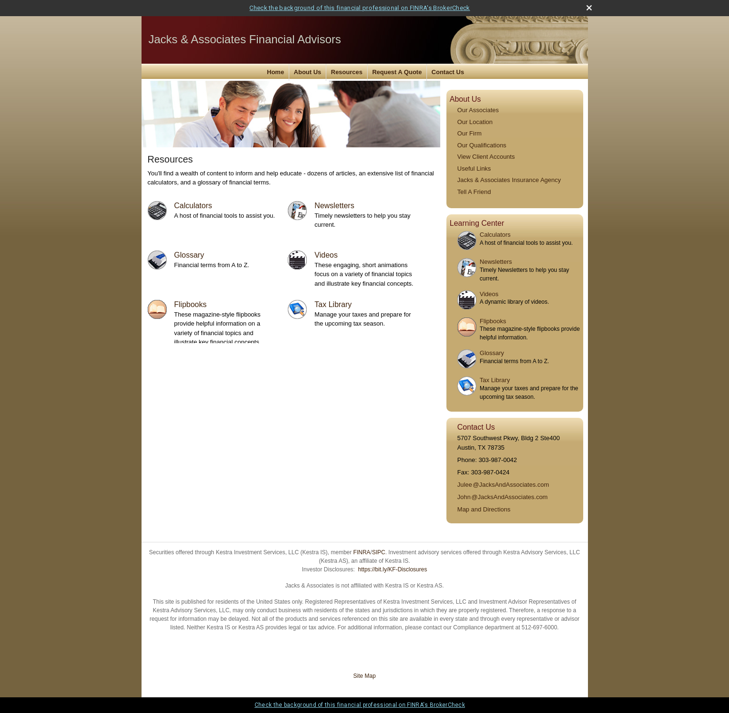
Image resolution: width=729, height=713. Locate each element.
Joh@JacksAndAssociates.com (502, 497)
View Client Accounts (486, 156)
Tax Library (332, 304)
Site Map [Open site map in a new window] (364, 676)
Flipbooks (190, 304)
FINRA (361, 552)
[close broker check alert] (589, 8)
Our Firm (469, 133)
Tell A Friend (474, 191)
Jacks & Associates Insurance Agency (509, 179)
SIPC (378, 552)
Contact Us (448, 72)
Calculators (193, 206)
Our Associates (478, 110)
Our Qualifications (481, 145)
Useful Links (474, 168)
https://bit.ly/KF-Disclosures (392, 569)
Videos (326, 255)
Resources (346, 72)
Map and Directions (484, 509)
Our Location (474, 121)
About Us (308, 72)
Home (275, 72)
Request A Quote (397, 72)
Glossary (189, 255)
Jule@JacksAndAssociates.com (503, 484)
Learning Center (477, 223)
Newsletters (334, 206)
